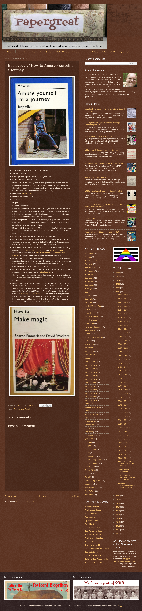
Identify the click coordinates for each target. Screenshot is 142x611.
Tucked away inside (92, 481)
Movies (87, 411)
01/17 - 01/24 (123, 450)
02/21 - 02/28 (123, 435)
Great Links (89, 323)
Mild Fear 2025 (91, 397)
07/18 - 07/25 (123, 363)
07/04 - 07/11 (123, 371)
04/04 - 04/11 (123, 420)
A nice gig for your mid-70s (95, 177)
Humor (87, 341)
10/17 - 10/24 (123, 314)
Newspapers (90, 421)
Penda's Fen (40, 250)
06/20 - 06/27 (123, 378)
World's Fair (89, 491)
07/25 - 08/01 (123, 359)
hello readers (90, 330)
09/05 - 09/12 (123, 337)
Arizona (88, 257)
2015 (118, 514)
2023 (118, 284)
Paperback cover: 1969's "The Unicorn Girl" (102, 232)
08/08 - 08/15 (123, 352)
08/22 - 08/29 (123, 344)
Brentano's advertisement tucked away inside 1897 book (126, 486)
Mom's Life (89, 404)
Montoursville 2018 (92, 407)
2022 (118, 288)
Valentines (89, 484)
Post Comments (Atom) (25, 501)
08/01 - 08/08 (123, 355)
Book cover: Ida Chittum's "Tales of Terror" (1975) (104, 164)
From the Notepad (92, 316)
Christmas (89, 295)
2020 (118, 496)
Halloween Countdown (94, 327)
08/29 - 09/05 (123, 340)
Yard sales (89, 495)
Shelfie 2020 (90, 470)
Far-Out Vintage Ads (93, 306)
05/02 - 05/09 (123, 405)
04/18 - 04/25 (123, 412)
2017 (118, 507)
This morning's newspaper (123, 470)
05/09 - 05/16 (123, 401)
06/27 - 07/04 (123, 375)
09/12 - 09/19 (123, 333)
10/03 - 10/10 (123, 321)
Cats (86, 292)
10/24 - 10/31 (123, 310)
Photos (48, 52)
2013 (118, 522)
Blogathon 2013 (91, 267)
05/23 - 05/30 (123, 394)
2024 (118, 280)
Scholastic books (91, 463)
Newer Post (11, 496)
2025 (118, 276)
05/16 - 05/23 (123, 397)
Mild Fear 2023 (91, 390)
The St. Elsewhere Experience (97, 548)
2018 (118, 503)
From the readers (91, 320)
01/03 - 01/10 (123, 458)
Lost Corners (90, 355)
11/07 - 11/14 (123, 302)
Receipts (88, 442)
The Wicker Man (56, 250)
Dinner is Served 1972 (93, 528)
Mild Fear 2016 (91, 365)
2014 (118, 518)
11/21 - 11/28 (123, 295)
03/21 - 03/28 (123, 428)
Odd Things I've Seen (93, 531)
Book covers (19, 409)
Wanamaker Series (92, 488)
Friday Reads (90, 313)
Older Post (73, 496)
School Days (90, 467)
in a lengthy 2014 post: (30, 294)
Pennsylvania (90, 425)
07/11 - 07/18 (123, 367)
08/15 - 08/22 (123, 348)
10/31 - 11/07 (123, 306)
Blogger (120, 606)
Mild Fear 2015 (91, 362)
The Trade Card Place (93, 555)
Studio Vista (27, 194)
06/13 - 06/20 (123, 382)
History (87, 334)
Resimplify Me (90, 456)
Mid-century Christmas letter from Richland (101, 150)
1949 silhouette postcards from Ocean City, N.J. (103, 191)
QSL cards (89, 439)
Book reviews (90, 274)
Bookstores (89, 285)
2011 (118, 530)
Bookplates (89, 281)
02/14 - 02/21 (123, 439)
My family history (91, 414)
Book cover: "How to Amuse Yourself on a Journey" (126, 463)
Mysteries (88, 418)
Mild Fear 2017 (91, 369)
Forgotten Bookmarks (93, 534)
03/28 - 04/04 (123, 424)
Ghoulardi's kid (91, 218)
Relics (87, 453)
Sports (87, 474)
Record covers (90, 449)
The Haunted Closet (93, 510)
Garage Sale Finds (92, 507)
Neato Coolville (91, 514)
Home (10, 52)
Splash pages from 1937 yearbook (98, 136)
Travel (27, 409)
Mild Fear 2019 (91, 376)
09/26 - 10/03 (123, 325)
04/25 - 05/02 (123, 409)
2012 (118, 526)
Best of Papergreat (92, 260)
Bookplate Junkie (91, 552)
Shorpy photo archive (93, 545)
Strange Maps (90, 541)
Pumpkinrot (89, 524)
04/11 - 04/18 (123, 416)
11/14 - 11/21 (123, 298)
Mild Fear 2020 (91, 379)
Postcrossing (90, 435)
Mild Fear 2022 (91, 386)
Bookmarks (89, 278)
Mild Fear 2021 (91, 383)
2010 (118, 533)
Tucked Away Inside (95, 52)
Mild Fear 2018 (91, 372)
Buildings (88, 288)
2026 (118, 273)
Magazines (89, 358)
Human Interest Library (94, 337)
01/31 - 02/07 (123, 443)
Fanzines (88, 302)
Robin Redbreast (27, 250)
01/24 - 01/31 (123, 447)
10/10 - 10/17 (123, 318)
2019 (118, 499)
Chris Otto (20, 405)
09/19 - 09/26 (123, 329)
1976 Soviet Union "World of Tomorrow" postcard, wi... (126, 477)
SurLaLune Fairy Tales (94, 562)
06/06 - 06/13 (123, 386)
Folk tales (88, 309)
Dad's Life (89, 299)
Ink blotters (89, 348)
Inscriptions (89, 351)
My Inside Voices (91, 521)
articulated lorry (46, 272)
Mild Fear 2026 (91, 400)
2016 (118, 511)
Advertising (89, 253)
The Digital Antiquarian (94, 538)
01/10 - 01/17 (123, 454)
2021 (118, 292)
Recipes (36, 52)
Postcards (23, 52)
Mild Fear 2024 (91, 393)
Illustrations (89, 344)
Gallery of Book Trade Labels (96, 559)
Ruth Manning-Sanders (68, 52)
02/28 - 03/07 (123, 431)
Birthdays (88, 264)
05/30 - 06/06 (123, 390)
